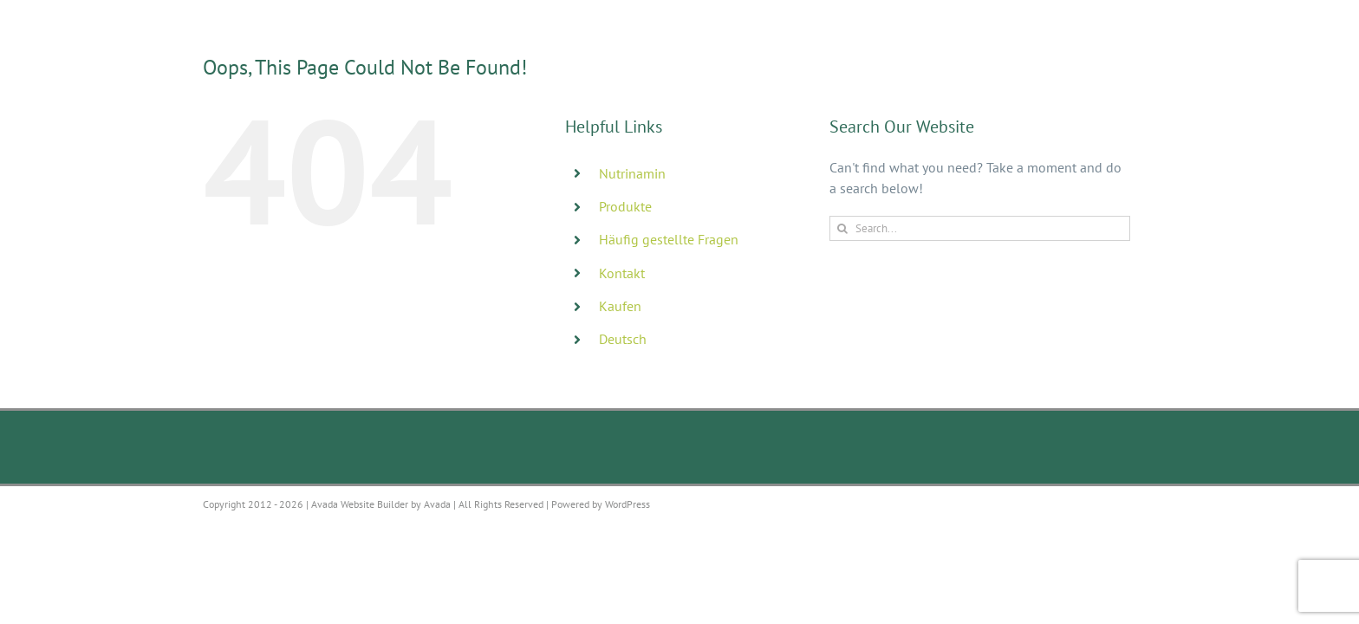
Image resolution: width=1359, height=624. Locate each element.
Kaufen (620, 306)
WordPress (627, 503)
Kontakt (622, 273)
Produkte (625, 206)
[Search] (842, 228)
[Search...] (979, 228)
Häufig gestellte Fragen (668, 239)
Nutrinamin (632, 173)
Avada (437, 503)
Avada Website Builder (359, 503)
